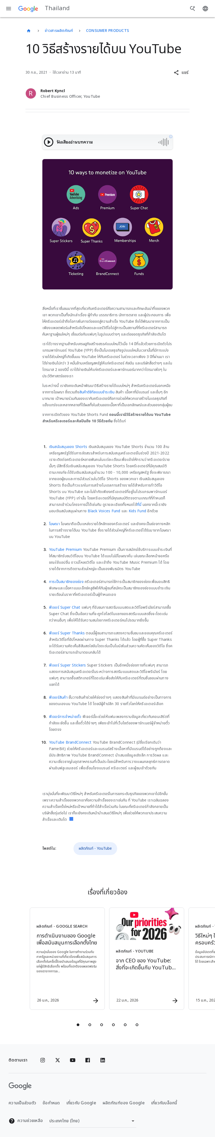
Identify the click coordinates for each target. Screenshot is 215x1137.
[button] (181, 72)
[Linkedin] (102, 1060)
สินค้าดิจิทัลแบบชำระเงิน (96, 392)
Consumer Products (107, 30)
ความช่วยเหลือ (26, 1120)
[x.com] (57, 1060)
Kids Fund (137, 511)
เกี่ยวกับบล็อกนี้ (164, 1103)
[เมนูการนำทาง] (8, 8)
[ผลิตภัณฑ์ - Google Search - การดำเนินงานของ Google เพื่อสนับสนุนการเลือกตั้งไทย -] (67, 959)
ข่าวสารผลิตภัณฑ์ (59, 30)
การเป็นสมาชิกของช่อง (66, 582)
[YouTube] (72, 1060)
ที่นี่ (139, 504)
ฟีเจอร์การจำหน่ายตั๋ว (65, 717)
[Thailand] (28, 30)
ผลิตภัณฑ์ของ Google (124, 1103)
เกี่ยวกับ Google (81, 1103)
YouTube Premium (65, 549)
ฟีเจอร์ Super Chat (64, 607)
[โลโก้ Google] (20, 1086)
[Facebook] (87, 1060)
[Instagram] (42, 1060)
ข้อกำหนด (51, 1103)
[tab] (78, 1025)
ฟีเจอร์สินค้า (58, 697)
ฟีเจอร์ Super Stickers (67, 665)
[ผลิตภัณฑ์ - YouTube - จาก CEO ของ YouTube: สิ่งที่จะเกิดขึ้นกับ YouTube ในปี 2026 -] (146, 959)
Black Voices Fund (104, 511)
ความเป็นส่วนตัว (22, 1103)
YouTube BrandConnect (70, 742)
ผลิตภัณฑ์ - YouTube (95, 848)
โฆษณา (54, 524)
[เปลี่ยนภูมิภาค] (92, 1121)
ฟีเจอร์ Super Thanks (67, 633)
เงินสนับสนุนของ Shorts (68, 447)
